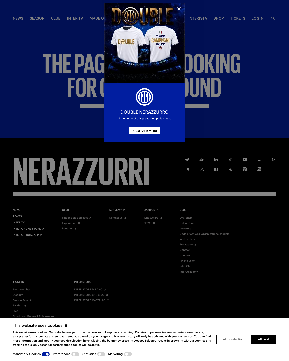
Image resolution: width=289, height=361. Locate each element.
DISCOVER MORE (144, 131)
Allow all (264, 339)
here (86, 340)
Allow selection (233, 339)
